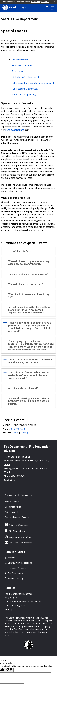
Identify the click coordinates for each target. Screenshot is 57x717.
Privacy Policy (11, 597)
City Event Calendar (18, 524)
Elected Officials (12, 501)
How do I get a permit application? (28, 274)
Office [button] (15, 432)
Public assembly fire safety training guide (33, 82)
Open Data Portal (13, 506)
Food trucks (17, 71)
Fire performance (20, 59)
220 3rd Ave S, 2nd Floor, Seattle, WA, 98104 (26, 462)
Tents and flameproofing (24, 94)
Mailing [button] (24, 432)
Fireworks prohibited (22, 65)
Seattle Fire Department (20, 19)
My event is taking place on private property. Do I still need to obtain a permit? (29, 401)
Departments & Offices (20, 537)
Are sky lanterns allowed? (23, 388)
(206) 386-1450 (18, 429)
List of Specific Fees (19, 251)
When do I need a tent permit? (26, 284)
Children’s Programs (17, 568)
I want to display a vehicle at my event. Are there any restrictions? (31, 361)
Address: (7, 432)
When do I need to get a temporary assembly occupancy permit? (28, 263)
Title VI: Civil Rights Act (15, 605)
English (23, 7)
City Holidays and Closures (17, 517)
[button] (54, 1)
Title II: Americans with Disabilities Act (23, 601)
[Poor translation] (9, 670)
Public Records (12, 512)
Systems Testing (15, 578)
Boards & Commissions (21, 542)
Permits (11, 557)
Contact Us (9, 480)
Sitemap (8, 609)
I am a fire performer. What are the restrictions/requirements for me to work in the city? (29, 375)
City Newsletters (17, 531)
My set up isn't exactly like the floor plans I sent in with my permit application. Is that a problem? (29, 310)
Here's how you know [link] (40, 2)
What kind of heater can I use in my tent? (28, 296)
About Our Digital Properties (18, 593)
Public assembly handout (25, 88)
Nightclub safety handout (25, 77)
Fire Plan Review (15, 573)
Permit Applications (14, 129)
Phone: (6, 429)
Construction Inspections (19, 562)
